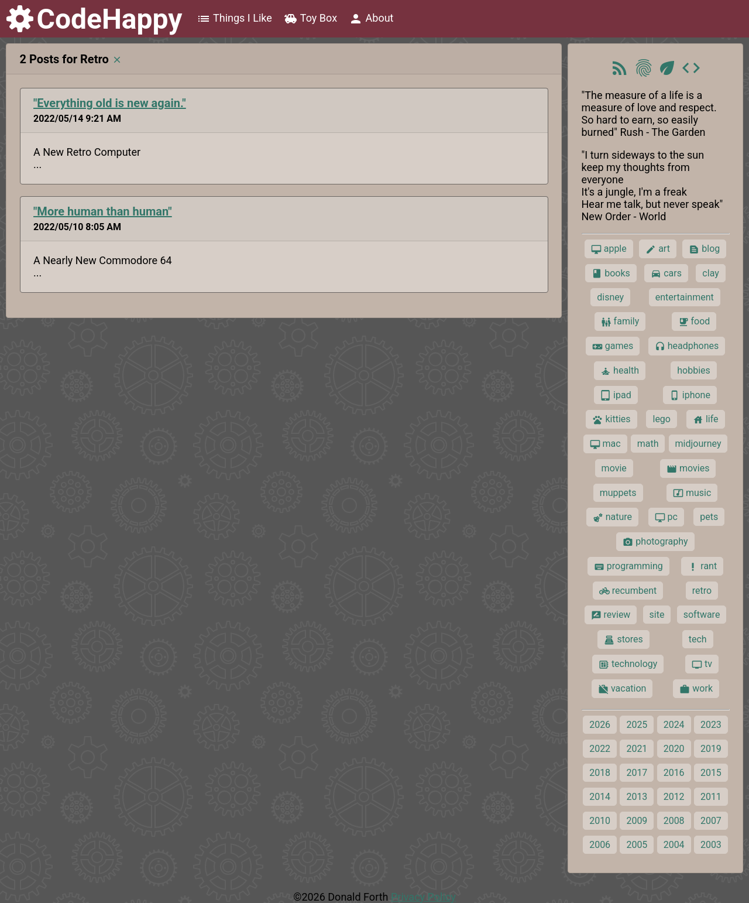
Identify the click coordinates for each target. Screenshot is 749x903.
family (620, 321)
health (619, 371)
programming (628, 566)
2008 (674, 820)
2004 (674, 844)
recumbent (628, 591)
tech (698, 639)
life (706, 419)
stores (623, 639)
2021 (636, 748)
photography (655, 542)
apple (609, 249)
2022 (599, 748)
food (694, 321)
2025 (636, 724)
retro (702, 590)
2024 (674, 724)
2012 (674, 796)
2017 (636, 772)
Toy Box (310, 19)
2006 (599, 844)
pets (709, 516)
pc (666, 517)
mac (605, 444)
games (612, 346)
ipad (615, 395)
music (692, 493)
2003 (710, 844)
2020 (674, 748)
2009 (636, 820)
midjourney (698, 443)
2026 (599, 724)
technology (628, 664)
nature (612, 517)
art (657, 249)
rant (702, 566)
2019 (710, 748)
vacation (622, 689)
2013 (636, 796)
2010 (599, 820)
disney (610, 297)
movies (687, 468)
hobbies (693, 370)
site (657, 614)
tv (702, 664)
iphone (689, 395)
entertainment (684, 297)
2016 (674, 772)
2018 (599, 772)
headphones (687, 346)
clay (710, 273)
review (611, 615)
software (701, 614)
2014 (599, 796)
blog (704, 249)
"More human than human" (102, 211)
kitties (611, 419)
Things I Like (234, 19)
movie (614, 468)
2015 (710, 772)
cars (666, 273)
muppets (618, 492)
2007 (710, 820)
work (696, 689)
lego (661, 419)
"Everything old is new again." (109, 103)
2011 (710, 796)
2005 (636, 844)
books (611, 273)
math (648, 443)
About (371, 19)
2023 (710, 724)
